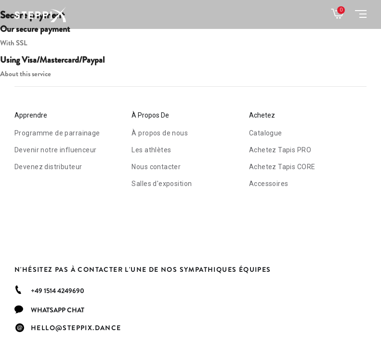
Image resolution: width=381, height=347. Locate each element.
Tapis (280, 150)
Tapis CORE (282, 167)
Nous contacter (156, 167)
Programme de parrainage (57, 133)
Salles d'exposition (161, 183)
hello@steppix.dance (76, 327)
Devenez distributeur (48, 167)
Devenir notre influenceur (55, 150)
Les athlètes (151, 150)
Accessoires (269, 183)
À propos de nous (159, 133)
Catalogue (265, 133)
